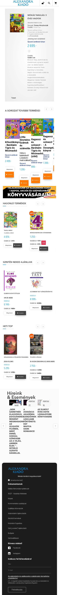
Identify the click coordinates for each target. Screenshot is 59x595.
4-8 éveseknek (33, 36)
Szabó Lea (36, 27)
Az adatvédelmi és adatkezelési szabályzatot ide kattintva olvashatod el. (28, 577)
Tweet (13, 98)
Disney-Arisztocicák (41, 25)
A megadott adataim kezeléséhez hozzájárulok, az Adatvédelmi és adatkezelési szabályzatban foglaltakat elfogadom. (28, 582)
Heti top (8, 326)
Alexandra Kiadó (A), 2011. (35, 22)
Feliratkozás (17, 589)
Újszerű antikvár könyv (35, 30)
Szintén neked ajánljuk (17, 262)
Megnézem (10, 169)
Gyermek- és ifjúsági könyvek (38, 32)
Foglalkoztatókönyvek (36, 34)
